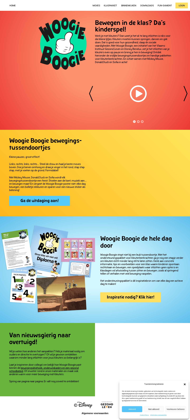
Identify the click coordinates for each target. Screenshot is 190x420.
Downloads (147, 5)
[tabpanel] (138, 67)
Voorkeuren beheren (176, 409)
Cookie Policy (144, 415)
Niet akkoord (153, 409)
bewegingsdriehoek (31, 368)
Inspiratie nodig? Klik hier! (130, 297)
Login (182, 5)
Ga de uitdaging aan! (39, 201)
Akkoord (132, 409)
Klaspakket (110, 5)
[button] (184, 384)
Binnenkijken (128, 5)
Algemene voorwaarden (158, 415)
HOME (13, 5)
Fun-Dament (165, 5)
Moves (96, 5)
